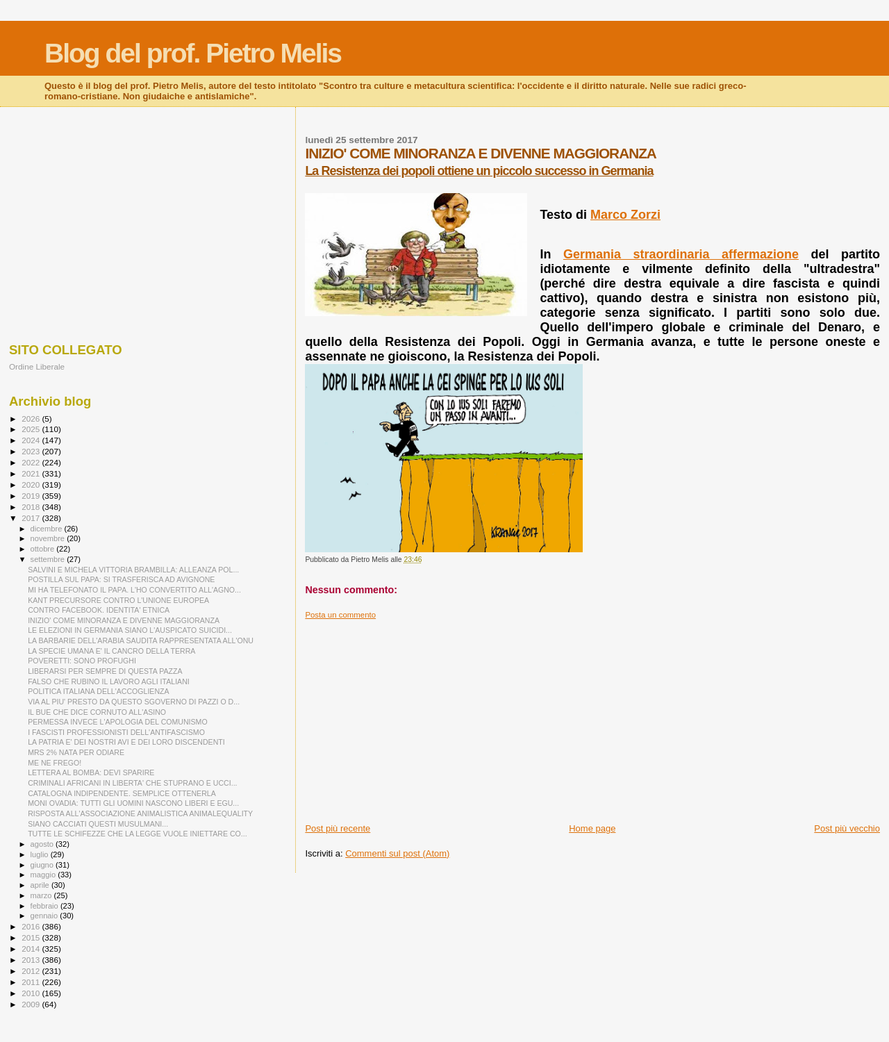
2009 (32, 1004)
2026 (32, 418)
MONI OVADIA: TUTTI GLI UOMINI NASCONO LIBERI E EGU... (133, 803)
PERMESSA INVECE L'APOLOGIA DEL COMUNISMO (118, 722)
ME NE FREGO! (54, 763)
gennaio (45, 915)
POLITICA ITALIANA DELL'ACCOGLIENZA (98, 691)
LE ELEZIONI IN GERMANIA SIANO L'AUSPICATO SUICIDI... (130, 630)
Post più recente (337, 828)
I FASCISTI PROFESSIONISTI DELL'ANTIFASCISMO (116, 732)
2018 (32, 506)
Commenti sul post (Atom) (397, 853)
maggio (44, 874)
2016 (32, 926)
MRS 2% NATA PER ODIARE (76, 752)
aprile (41, 885)
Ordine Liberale (37, 366)
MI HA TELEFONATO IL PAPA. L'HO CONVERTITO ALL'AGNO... (134, 590)
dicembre (48, 528)
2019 (32, 495)
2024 (32, 440)
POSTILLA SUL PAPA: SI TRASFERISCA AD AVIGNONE (121, 579)
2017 (32, 517)
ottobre (44, 549)
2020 (32, 484)
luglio (41, 854)
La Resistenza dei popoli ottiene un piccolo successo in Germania (479, 171)
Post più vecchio (847, 828)
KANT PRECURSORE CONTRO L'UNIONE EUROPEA (118, 600)
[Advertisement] (592, 717)
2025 (32, 428)
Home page (592, 828)
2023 (32, 451)
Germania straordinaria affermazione (681, 254)
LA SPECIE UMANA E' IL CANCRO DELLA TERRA (111, 651)
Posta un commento (340, 615)
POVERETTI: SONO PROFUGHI (82, 660)
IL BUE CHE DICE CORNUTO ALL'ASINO (97, 712)
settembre (49, 559)
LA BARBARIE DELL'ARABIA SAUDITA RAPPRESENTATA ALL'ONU (141, 640)
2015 (32, 937)
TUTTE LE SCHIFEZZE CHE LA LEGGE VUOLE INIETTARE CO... (137, 833)
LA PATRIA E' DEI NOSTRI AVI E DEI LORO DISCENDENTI (126, 742)
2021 (32, 473)
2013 (32, 959)
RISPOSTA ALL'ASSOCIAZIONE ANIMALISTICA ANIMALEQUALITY (140, 813)
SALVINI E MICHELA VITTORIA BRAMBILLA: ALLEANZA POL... (133, 569)
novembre (49, 538)
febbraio (45, 906)
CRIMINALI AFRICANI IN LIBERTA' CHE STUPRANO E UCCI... (132, 783)
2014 (32, 948)
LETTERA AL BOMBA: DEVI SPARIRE (91, 772)
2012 (32, 970)
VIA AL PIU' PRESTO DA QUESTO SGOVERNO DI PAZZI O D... (134, 701)
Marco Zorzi (625, 215)
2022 (32, 462)
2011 (32, 981)
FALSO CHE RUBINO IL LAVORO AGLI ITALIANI (109, 681)
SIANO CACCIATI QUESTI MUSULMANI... (98, 824)
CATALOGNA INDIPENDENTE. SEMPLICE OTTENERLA (122, 793)
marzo (42, 895)
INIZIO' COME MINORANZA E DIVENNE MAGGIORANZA (123, 620)
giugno (43, 865)
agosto (43, 844)
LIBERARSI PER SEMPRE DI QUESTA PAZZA (105, 671)
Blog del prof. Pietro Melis (192, 53)
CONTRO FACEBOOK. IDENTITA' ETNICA (98, 610)
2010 (32, 993)
